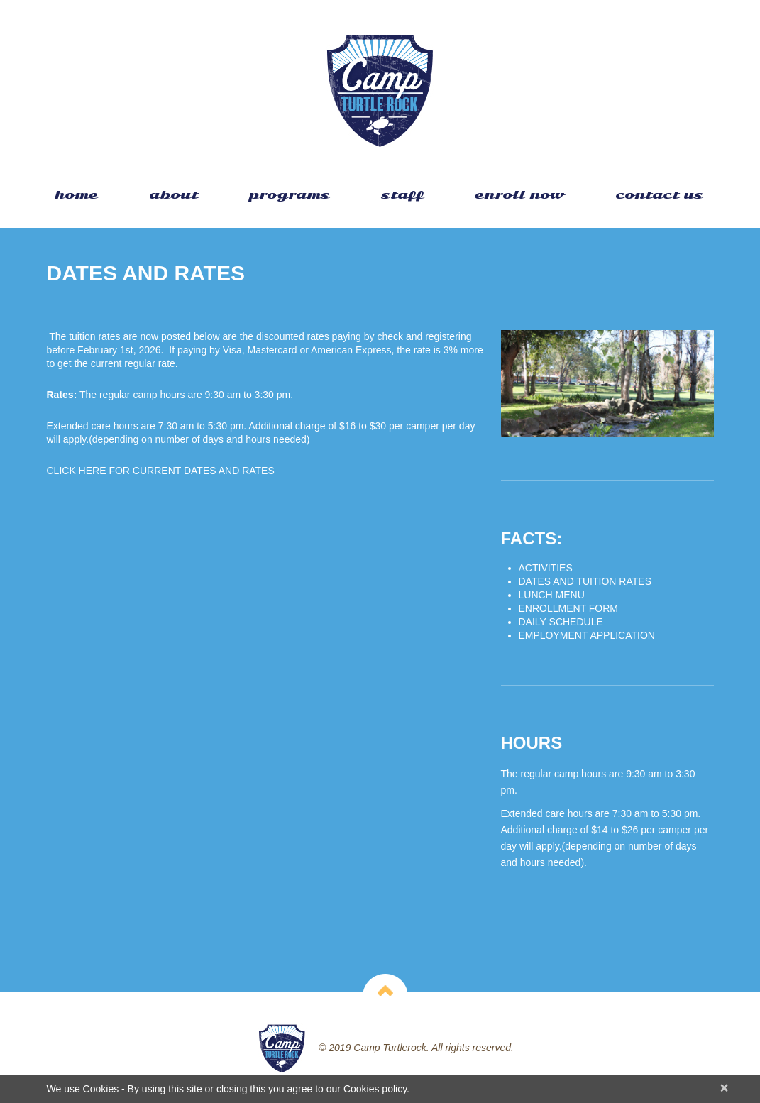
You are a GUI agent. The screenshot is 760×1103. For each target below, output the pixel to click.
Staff (402, 195)
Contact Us (659, 195)
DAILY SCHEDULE (561, 621)
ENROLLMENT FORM (569, 608)
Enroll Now (519, 195)
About (173, 195)
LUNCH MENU (552, 594)
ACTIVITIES (546, 568)
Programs (289, 195)
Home (76, 195)
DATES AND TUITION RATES (585, 581)
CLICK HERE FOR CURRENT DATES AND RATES (161, 470)
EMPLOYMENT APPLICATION (587, 635)
